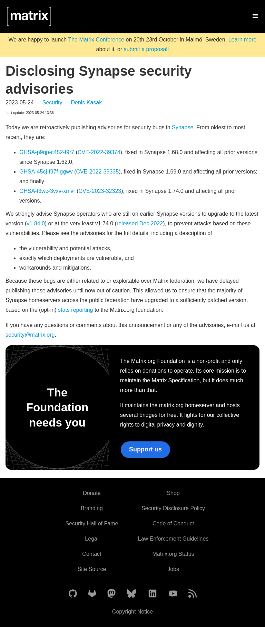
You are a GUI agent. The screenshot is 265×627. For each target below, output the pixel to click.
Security (52, 102)
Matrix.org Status (173, 554)
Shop (173, 493)
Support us (145, 449)
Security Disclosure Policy (173, 508)
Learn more (242, 40)
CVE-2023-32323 (100, 191)
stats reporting (75, 310)
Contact (91, 554)
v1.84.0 (36, 223)
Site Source (92, 569)
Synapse (182, 127)
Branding (92, 508)
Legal (91, 539)
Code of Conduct (173, 523)
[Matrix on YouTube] (173, 594)
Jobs (173, 569)
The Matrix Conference (96, 40)
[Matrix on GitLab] (92, 594)
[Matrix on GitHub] (73, 594)
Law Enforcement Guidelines (173, 539)
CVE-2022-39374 (99, 152)
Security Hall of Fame (91, 523)
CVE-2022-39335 (97, 172)
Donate (92, 493)
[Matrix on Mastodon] (111, 594)
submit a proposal (145, 49)
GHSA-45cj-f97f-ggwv (46, 172)
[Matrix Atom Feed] (192, 594)
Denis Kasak (86, 102)
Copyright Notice (132, 612)
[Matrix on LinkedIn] (152, 594)
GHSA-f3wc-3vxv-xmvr (47, 191)
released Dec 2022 (140, 223)
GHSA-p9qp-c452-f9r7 (46, 152)
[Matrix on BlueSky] (131, 594)
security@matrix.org (30, 335)
